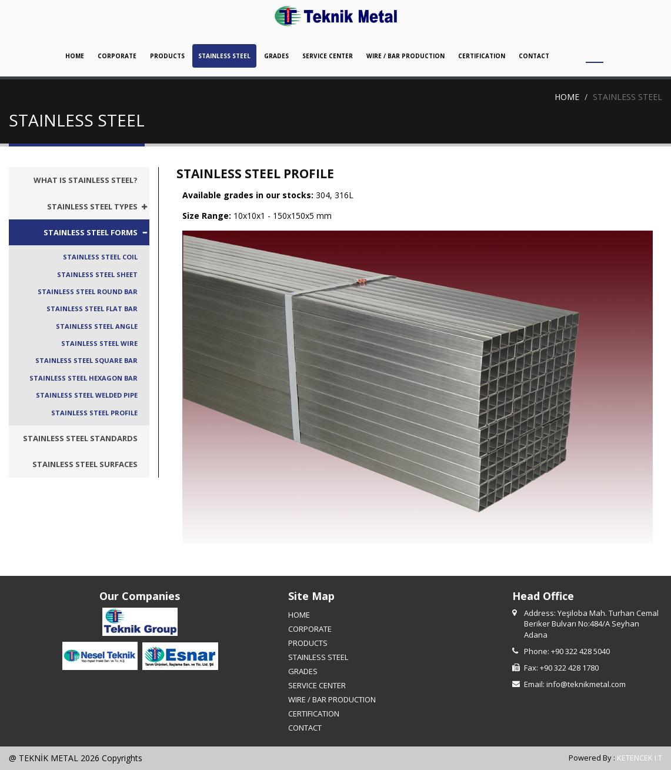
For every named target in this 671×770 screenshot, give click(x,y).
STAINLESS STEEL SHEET (97, 274)
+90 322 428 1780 (569, 667)
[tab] (79, 206)
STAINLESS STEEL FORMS (91, 232)
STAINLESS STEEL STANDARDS (80, 438)
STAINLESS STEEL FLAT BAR (92, 309)
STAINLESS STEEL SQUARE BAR (86, 360)
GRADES (276, 56)
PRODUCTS (167, 56)
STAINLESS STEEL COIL (100, 256)
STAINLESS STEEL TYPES (92, 206)
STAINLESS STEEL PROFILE (94, 412)
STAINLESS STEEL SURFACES (85, 464)
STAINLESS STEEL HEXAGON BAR (83, 378)
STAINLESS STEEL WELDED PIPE (87, 395)
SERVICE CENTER (327, 56)
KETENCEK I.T (639, 758)
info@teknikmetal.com (586, 684)
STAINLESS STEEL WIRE (99, 343)
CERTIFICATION (481, 56)
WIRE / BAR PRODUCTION (405, 56)
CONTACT (534, 56)
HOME (74, 56)
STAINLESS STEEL (224, 56)
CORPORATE (117, 56)
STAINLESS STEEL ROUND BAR (88, 291)
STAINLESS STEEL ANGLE (97, 326)
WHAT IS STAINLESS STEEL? (86, 180)
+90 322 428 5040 (580, 651)
